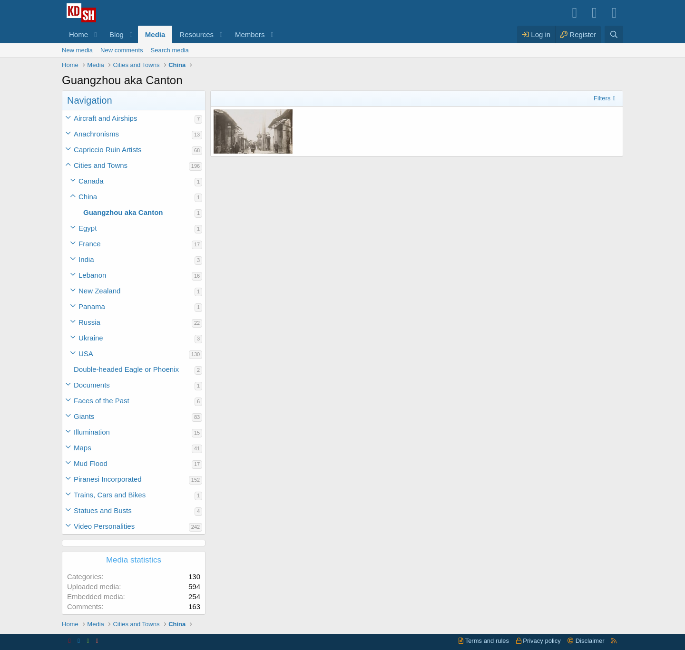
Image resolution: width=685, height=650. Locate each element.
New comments (121, 50)
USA (85, 353)
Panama (91, 306)
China (87, 197)
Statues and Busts (103, 510)
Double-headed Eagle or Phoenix (126, 369)
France (89, 244)
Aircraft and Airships (105, 118)
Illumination (92, 432)
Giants (84, 416)
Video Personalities (104, 526)
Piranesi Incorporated (108, 479)
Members (250, 34)
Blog (116, 34)
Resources (196, 34)
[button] (95, 34)
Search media (170, 50)
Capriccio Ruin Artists (108, 150)
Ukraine (90, 338)
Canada (91, 181)
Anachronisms (96, 134)
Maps (82, 448)
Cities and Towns (100, 165)
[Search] (614, 34)
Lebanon (92, 275)
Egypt (87, 228)
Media (155, 34)
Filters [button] (602, 98)
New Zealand (99, 291)
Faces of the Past (101, 401)
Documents (92, 385)
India (86, 259)
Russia (89, 322)
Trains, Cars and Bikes (110, 495)
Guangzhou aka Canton (123, 212)
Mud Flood (91, 463)
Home (78, 34)
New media (77, 50)
